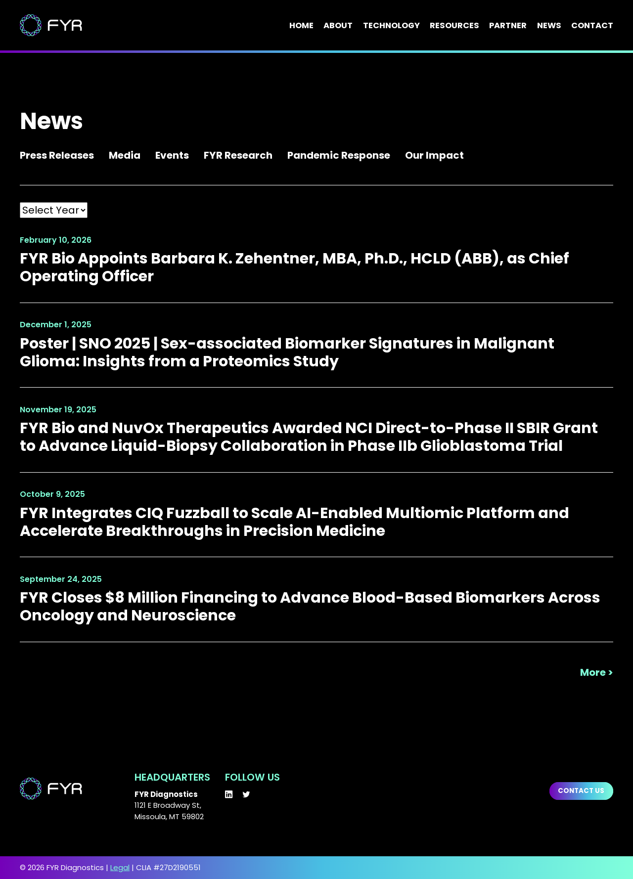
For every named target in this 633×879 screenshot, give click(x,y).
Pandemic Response (338, 155)
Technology (391, 26)
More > (596, 673)
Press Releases (57, 155)
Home (301, 26)
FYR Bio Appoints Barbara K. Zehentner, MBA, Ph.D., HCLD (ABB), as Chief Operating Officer (294, 267)
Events (172, 155)
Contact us (581, 790)
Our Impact (434, 155)
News (549, 26)
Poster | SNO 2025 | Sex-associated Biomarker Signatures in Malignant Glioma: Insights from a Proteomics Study (287, 352)
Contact (592, 26)
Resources (454, 26)
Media (124, 155)
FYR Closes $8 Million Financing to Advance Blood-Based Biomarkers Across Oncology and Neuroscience (310, 606)
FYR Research (238, 155)
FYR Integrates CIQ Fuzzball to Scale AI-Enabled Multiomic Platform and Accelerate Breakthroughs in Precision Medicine (294, 521)
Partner (508, 26)
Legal (120, 867)
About (338, 26)
